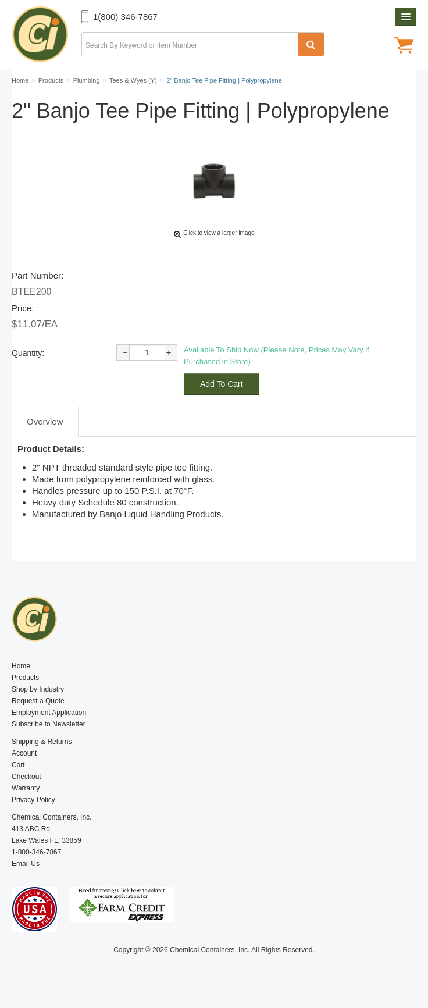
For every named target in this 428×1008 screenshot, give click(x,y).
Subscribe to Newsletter (48, 724)
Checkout (26, 776)
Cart (18, 765)
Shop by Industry (38, 689)
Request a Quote (38, 701)
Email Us (26, 864)
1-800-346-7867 (36, 852)
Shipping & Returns (42, 742)
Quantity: (28, 353)
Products (25, 678)
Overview (45, 421)
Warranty (26, 788)
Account (24, 753)
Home (21, 666)
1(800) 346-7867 (125, 17)
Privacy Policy (33, 800)
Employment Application (49, 712)
